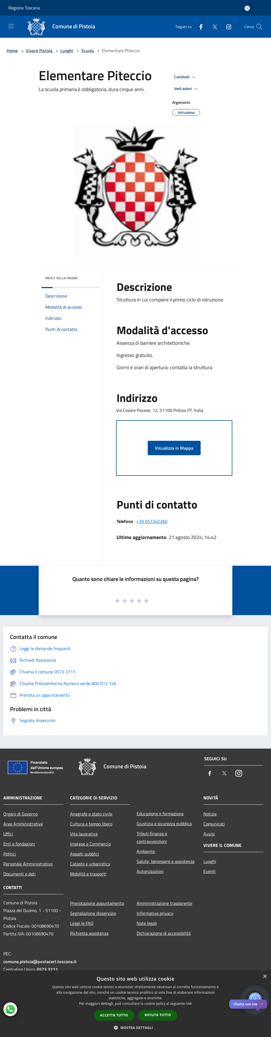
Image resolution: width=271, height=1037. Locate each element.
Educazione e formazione (160, 813)
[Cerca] (259, 26)
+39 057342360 (151, 521)
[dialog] (135, 1004)
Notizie (210, 814)
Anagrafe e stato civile (91, 814)
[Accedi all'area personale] (247, 8)
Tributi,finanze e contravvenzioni (152, 837)
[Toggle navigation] (11, 26)
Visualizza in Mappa (174, 448)
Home (12, 50)
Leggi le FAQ (81, 923)
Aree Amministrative (23, 823)
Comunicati (214, 823)
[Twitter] (212, 26)
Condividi (185, 77)
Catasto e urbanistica (90, 863)
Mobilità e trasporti (88, 873)
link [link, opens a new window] (189, 1003)
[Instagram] (226, 26)
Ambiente (146, 851)
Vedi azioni (186, 88)
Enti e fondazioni (19, 843)
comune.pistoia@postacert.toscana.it (40, 961)
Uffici (8, 833)
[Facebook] (198, 26)
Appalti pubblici (84, 853)
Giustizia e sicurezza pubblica (164, 823)
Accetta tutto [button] (114, 1015)
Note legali (147, 923)
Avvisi (209, 833)
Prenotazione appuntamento (97, 903)
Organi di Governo (20, 814)
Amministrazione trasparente (164, 903)
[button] (135, 1027)
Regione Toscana (24, 7)
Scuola (87, 50)
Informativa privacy (155, 913)
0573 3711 (47, 969)
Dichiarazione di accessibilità (164, 933)
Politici (9, 853)
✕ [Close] (261, 1004)
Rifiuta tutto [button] (158, 1015)
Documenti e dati (19, 873)
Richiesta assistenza (89, 933)
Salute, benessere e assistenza (165, 861)
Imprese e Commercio (90, 843)
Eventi (209, 871)
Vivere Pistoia (39, 50)
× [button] (265, 977)
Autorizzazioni (150, 871)
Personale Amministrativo (28, 863)
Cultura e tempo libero (91, 823)
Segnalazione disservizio (93, 913)
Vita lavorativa (84, 833)
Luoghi (66, 50)
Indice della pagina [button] (61, 278)
